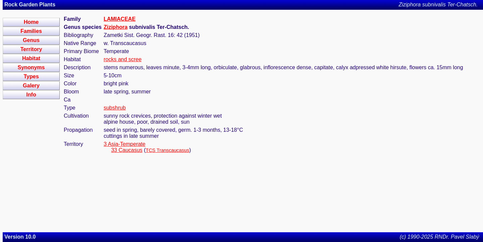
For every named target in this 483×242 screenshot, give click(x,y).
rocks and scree (123, 59)
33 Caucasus (126, 150)
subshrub (115, 108)
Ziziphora (115, 27)
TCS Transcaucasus (167, 150)
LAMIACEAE (120, 19)
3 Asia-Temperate (125, 144)
